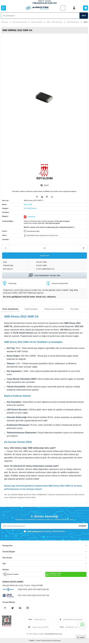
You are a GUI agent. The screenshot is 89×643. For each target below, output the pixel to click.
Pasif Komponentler (19, 22)
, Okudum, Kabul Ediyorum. (44, 531)
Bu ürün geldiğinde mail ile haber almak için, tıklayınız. (29, 296)
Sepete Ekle (44, 255)
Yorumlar (74, 309)
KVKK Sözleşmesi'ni (35, 531)
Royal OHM (28, 204)
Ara (84, 15)
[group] (44, 97)
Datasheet (31, 217)
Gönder (82, 526)
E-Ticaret (37, 640)
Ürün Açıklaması (10, 309)
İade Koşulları (31, 309)
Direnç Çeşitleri (36, 22)
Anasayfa (4, 22)
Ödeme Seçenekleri (54, 309)
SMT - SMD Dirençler (54, 22)
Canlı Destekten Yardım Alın (44, 275)
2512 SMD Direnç (73, 22)
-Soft (31, 640)
